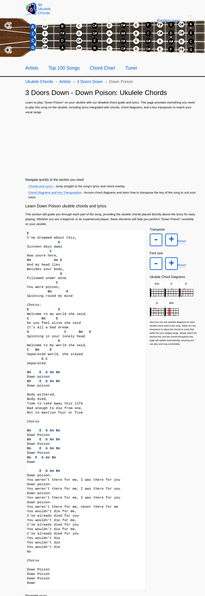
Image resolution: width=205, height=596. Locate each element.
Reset (183, 241)
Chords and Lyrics (40, 186)
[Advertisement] (111, 145)
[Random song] (168, 20)
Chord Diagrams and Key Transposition (55, 192)
